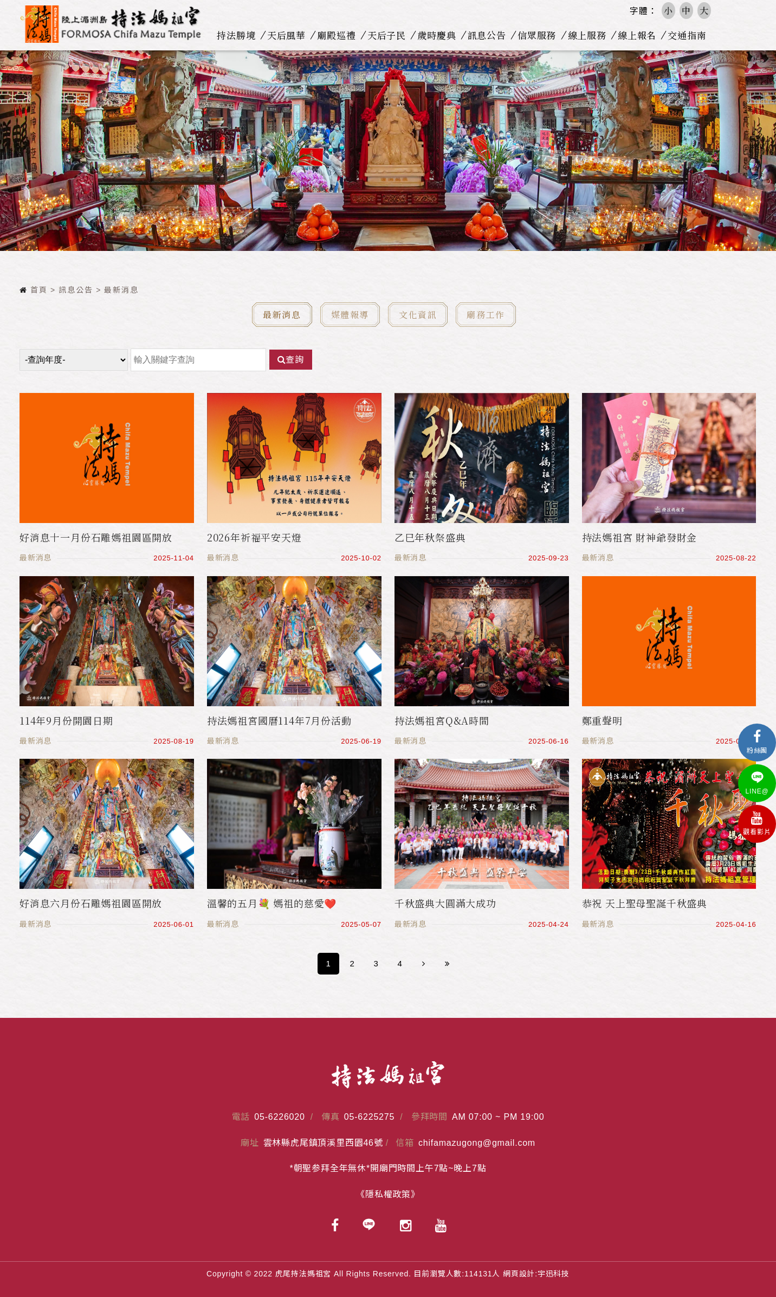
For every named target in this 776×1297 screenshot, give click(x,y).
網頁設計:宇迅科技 (536, 1273)
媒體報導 (350, 314)
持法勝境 (238, 35)
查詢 (290, 359)
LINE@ (757, 783)
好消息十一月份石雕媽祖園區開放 (96, 537)
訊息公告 (489, 35)
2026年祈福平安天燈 (254, 537)
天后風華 (288, 35)
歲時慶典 (439, 35)
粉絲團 (757, 742)
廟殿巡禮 (339, 35)
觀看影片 (757, 823)
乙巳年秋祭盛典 (430, 537)
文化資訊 (418, 314)
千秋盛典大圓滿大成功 (445, 903)
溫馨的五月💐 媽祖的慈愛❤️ (272, 903)
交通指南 (689, 35)
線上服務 (589, 35)
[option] (388, 150)
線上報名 (639, 35)
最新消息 (282, 314)
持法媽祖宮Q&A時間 (442, 720)
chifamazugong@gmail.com (476, 1142)
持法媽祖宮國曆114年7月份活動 (279, 720)
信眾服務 (539, 35)
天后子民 (389, 35)
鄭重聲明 (602, 720)
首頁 (34, 290)
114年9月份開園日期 (66, 720)
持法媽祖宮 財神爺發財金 (639, 537)
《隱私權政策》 (388, 1194)
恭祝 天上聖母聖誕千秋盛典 (644, 903)
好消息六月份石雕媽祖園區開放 (91, 903)
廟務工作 (486, 314)
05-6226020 (279, 1116)
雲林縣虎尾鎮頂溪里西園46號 (323, 1142)
